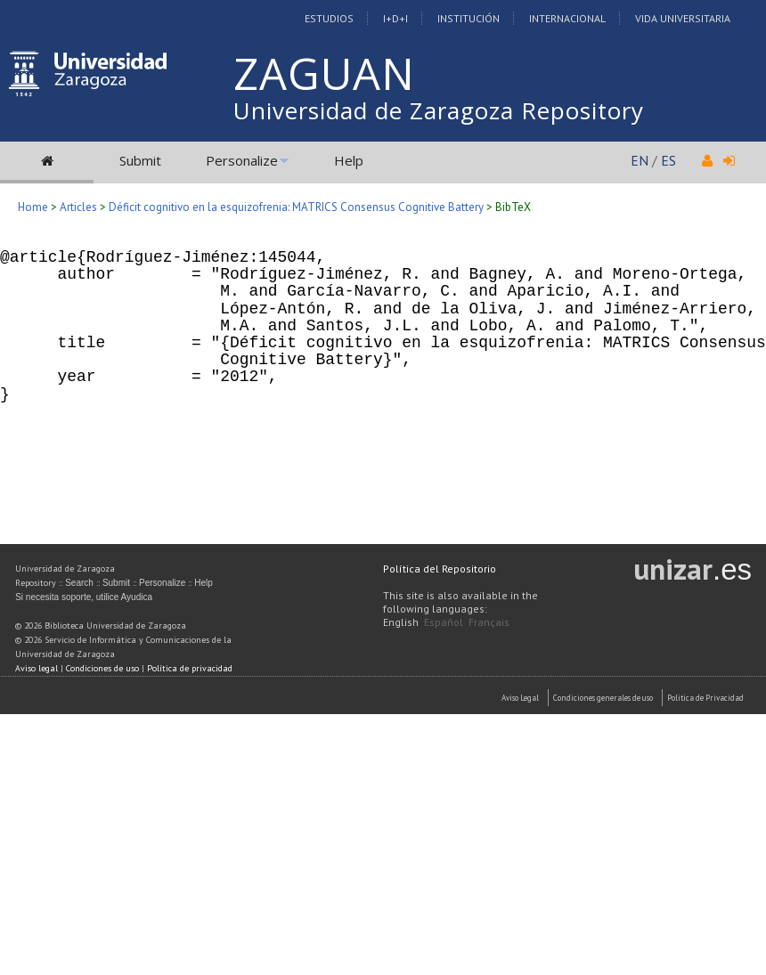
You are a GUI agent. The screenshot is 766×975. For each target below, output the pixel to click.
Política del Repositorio (439, 568)
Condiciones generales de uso (603, 698)
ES (668, 160)
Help (348, 160)
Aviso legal (36, 668)
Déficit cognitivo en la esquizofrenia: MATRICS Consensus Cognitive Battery (296, 207)
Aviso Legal (520, 698)
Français (489, 622)
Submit (140, 160)
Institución (468, 18)
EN (639, 160)
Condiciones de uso (102, 668)
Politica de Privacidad (705, 698)
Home (33, 207)
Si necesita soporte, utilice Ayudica (83, 597)
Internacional (567, 18)
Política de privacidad (189, 668)
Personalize (242, 160)
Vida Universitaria (682, 18)
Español (443, 622)
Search (79, 583)
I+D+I (395, 18)
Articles (78, 207)
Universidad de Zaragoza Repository (438, 110)
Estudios (329, 18)
